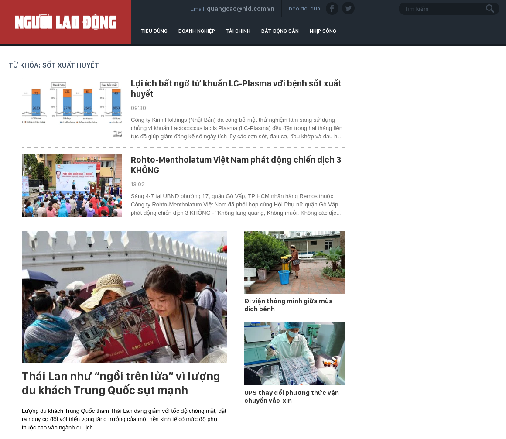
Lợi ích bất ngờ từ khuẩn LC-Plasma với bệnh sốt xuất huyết (236, 88)
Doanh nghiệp (196, 31)
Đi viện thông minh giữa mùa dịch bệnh (288, 305)
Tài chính (238, 31)
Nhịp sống (323, 31)
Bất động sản (280, 31)
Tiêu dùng (154, 31)
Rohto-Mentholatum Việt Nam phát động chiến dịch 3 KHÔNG (236, 164)
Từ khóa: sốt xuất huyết (54, 65)
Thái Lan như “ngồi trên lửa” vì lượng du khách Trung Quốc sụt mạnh (121, 383)
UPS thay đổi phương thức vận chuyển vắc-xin (291, 397)
